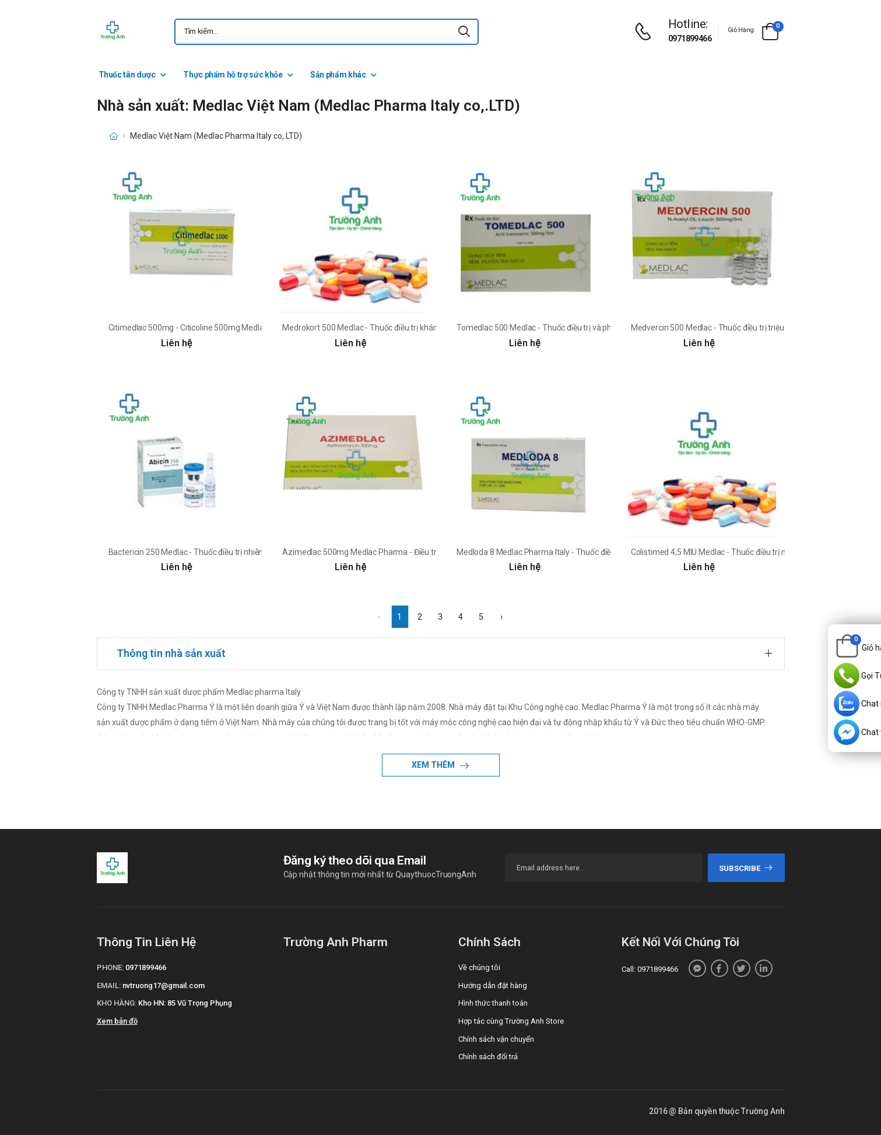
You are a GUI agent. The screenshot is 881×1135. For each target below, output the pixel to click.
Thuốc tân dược (127, 74)
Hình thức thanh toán (493, 1003)
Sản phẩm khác (338, 74)
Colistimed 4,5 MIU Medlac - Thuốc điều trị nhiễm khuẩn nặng (739, 552)
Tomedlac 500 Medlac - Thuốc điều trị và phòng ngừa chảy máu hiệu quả (586, 327)
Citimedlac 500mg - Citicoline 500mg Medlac (188, 327)
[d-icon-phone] (646, 32)
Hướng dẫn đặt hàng (492, 985)
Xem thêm (434, 764)
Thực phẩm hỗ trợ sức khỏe (232, 74)
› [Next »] (501, 616)
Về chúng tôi (479, 967)
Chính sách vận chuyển (496, 1039)
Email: (109, 985)
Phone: (110, 967)
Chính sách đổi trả (488, 1056)
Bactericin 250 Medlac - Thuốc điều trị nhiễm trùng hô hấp (211, 552)
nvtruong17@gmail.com (163, 985)
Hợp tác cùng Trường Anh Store (511, 1021)
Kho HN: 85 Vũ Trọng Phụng (185, 1003)
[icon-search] (465, 32)
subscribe (746, 868)
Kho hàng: (116, 1003)
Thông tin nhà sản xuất (171, 653)
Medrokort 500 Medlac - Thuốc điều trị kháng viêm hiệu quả (387, 327)
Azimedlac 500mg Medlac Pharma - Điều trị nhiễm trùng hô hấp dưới (404, 552)
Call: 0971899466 (650, 969)
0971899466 (689, 38)
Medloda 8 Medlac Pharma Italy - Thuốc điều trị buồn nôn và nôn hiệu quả (587, 552)
